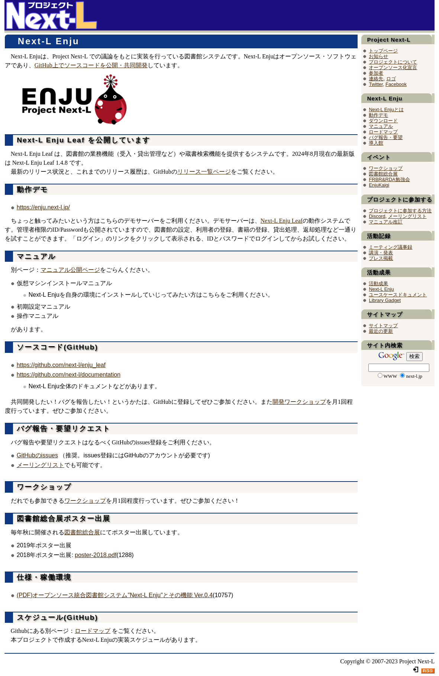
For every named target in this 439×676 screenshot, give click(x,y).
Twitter (375, 84)
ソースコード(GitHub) (56, 347)
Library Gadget (385, 300)
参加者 (376, 73)
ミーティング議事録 (390, 247)
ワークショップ (42, 487)
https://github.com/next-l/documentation (68, 374)
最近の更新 (381, 331)
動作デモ (31, 189)
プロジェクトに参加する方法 (400, 210)
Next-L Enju (391, 8)
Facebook (396, 84)
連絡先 (376, 78)
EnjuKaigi (379, 185)
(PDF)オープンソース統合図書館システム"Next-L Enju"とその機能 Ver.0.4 (115, 595)
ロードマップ (92, 631)
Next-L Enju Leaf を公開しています (82, 140)
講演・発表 (381, 252)
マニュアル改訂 (386, 222)
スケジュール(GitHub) (56, 617)
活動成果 (378, 283)
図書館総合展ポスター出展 (62, 518)
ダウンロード (383, 120)
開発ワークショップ (299, 402)
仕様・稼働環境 (42, 577)
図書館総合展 (82, 532)
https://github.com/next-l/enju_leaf (61, 365)
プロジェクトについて (393, 62)
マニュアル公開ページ (70, 270)
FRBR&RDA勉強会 (389, 179)
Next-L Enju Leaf (282, 221)
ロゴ (391, 78)
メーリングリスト (40, 465)
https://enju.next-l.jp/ (43, 207)
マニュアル (35, 256)
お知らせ (378, 56)
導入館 (376, 143)
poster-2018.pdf (95, 555)
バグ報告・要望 (386, 137)
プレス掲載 (381, 258)
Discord (377, 216)
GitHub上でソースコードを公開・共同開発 (91, 65)
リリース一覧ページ (204, 171)
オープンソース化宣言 (393, 67)
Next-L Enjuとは (386, 109)
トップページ (383, 51)
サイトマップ (383, 325)
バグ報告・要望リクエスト (62, 428)
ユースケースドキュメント (398, 294)
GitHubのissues (37, 455)
